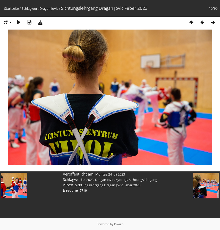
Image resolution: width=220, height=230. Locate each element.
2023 (90, 179)
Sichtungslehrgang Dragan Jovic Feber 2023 (107, 185)
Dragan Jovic (48, 8)
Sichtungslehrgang (143, 179)
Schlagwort (30, 8)
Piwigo (118, 224)
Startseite (11, 8)
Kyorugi (121, 179)
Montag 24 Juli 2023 (110, 174)
